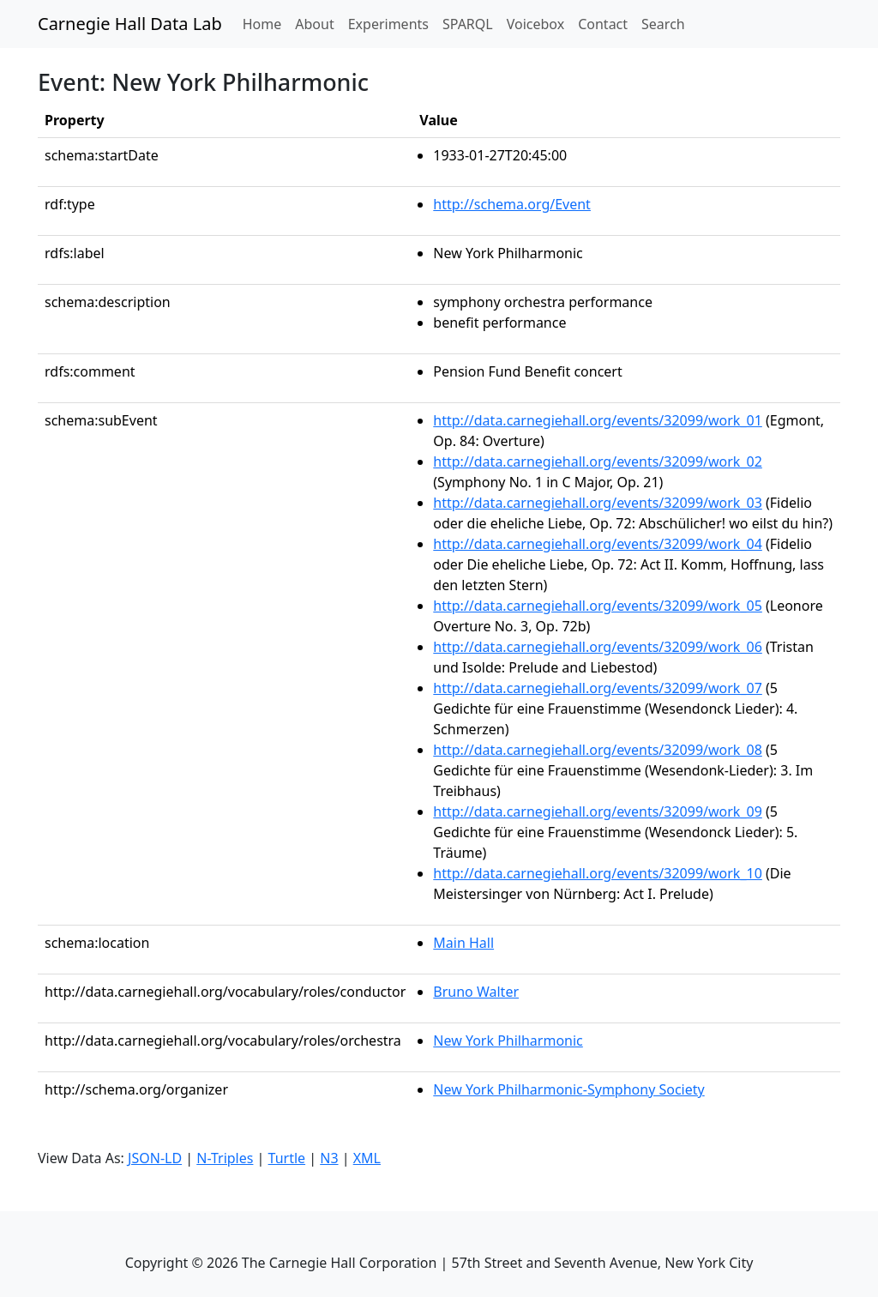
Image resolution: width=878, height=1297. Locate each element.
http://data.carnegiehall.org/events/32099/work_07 (597, 688)
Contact (603, 24)
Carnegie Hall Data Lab (130, 23)
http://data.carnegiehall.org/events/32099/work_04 (597, 543)
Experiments (388, 24)
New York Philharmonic (507, 1040)
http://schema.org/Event (512, 204)
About (314, 24)
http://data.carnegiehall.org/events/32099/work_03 (597, 502)
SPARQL (467, 24)
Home (266, 23)
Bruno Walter (476, 991)
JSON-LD (155, 1158)
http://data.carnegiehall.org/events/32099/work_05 (597, 605)
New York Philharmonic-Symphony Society (568, 1089)
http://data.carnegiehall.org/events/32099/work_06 (597, 646)
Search (663, 24)
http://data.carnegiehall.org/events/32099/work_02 (597, 461)
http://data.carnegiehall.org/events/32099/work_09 (597, 811)
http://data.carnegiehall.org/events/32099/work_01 (597, 420)
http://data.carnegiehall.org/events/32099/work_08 (597, 749)
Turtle (287, 1158)
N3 (329, 1158)
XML (367, 1158)
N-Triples (224, 1158)
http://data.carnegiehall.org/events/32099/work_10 (597, 873)
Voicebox (535, 24)
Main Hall (463, 942)
